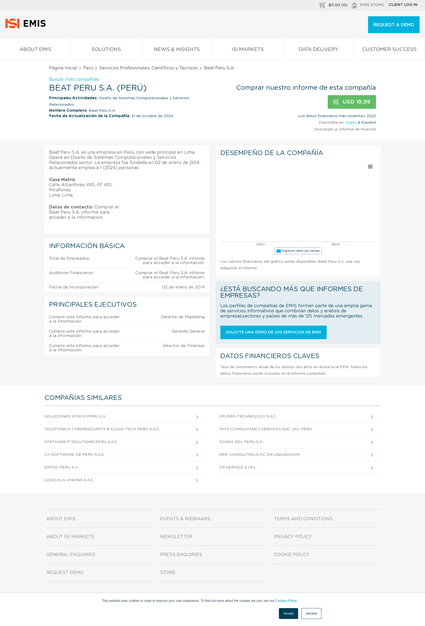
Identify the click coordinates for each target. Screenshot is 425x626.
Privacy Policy (293, 537)
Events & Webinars (185, 519)
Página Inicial (63, 68)
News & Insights (177, 50)
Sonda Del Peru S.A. (241, 442)
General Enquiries (70, 555)
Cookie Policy (292, 555)
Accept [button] (289, 613)
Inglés (351, 122)
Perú (88, 68)
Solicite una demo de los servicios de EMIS (273, 332)
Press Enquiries (181, 555)
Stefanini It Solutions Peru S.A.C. (81, 442)
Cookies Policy (285, 601)
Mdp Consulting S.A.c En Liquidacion (259, 455)
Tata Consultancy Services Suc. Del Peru (265, 429)
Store (168, 572)
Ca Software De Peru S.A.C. (74, 455)
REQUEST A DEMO (394, 25)
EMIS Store (368, 5)
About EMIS (35, 50)
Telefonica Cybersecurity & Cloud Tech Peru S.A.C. (102, 429)
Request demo (64, 572)
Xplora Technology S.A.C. (248, 416)
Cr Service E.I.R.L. (238, 467)
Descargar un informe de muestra (345, 129)
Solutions (106, 50)
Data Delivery (318, 50)
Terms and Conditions (303, 519)
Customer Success (389, 50)
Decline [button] (311, 613)
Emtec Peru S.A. (61, 467)
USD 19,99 (352, 102)
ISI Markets (248, 50)
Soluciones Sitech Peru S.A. (75, 416)
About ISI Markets (70, 537)
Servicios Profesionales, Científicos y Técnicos (148, 68)
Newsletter (176, 537)
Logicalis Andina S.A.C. (69, 480)
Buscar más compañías (74, 79)
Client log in (403, 5)
